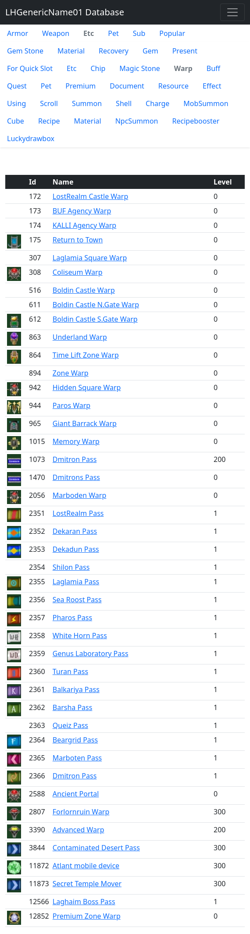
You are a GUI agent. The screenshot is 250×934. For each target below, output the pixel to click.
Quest (17, 86)
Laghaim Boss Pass (84, 901)
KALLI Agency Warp (84, 225)
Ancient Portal (76, 794)
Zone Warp (71, 373)
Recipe (49, 121)
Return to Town (78, 240)
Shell (124, 103)
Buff (213, 68)
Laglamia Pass (76, 581)
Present (184, 51)
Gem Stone (25, 51)
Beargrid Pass (75, 740)
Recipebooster (196, 121)
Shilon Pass (71, 567)
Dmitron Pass (75, 459)
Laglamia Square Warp (90, 258)
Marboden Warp (80, 495)
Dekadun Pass (76, 549)
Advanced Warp (78, 830)
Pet (113, 33)
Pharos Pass (72, 617)
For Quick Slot (30, 68)
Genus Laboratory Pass (91, 653)
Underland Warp (80, 337)
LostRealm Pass (78, 513)
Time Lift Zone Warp (86, 355)
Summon (87, 103)
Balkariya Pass (76, 689)
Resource (173, 86)
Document (127, 86)
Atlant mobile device (86, 865)
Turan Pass (70, 671)
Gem (150, 51)
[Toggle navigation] (232, 12)
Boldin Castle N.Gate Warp (96, 304)
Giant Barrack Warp (85, 423)
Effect (212, 86)
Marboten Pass (77, 758)
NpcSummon (136, 121)
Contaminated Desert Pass (96, 847)
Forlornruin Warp (81, 812)
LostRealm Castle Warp (91, 196)
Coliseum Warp (78, 272)
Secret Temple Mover (87, 883)
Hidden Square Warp (87, 387)
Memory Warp (76, 441)
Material (71, 51)
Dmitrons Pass (76, 477)
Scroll (49, 103)
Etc (71, 68)
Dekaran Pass (75, 531)
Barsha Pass (73, 707)
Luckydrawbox (30, 138)
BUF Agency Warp (82, 211)
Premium (80, 86)
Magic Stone (139, 68)
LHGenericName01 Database (64, 12)
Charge (157, 103)
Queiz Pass (70, 725)
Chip (97, 68)
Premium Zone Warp (87, 916)
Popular (172, 33)
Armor (17, 33)
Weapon (55, 33)
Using (16, 103)
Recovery (114, 51)
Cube (15, 121)
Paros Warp (71, 405)
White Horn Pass (80, 635)
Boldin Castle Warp (84, 290)
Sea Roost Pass (77, 599)
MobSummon (205, 103)
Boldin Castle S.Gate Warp (95, 319)
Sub (139, 33)
